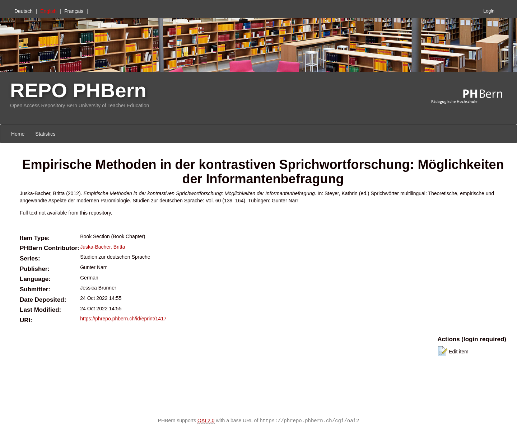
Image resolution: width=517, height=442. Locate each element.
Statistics (45, 134)
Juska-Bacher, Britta (102, 247)
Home (17, 134)
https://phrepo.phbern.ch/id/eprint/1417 (123, 318)
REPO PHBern (78, 90)
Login (488, 11)
